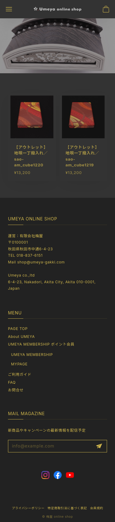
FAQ (12, 382)
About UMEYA (21, 336)
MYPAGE (19, 364)
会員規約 (96, 508)
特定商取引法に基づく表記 (67, 508)
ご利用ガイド (19, 374)
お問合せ (16, 390)
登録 (99, 446)
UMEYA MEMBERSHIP (32, 354)
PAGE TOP (18, 328)
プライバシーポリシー (28, 508)
